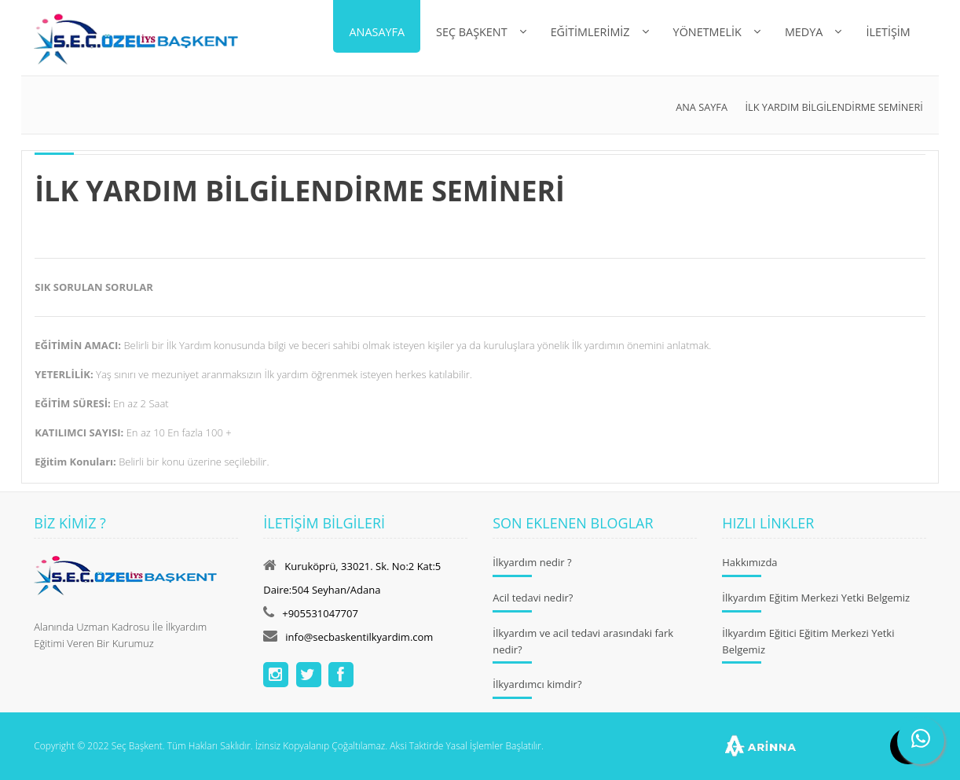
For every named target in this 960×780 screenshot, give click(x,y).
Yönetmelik (707, 31)
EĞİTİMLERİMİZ (590, 31)
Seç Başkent (471, 31)
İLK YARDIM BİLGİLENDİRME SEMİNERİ (834, 107)
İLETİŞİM (888, 31)
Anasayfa (377, 31)
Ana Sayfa (701, 107)
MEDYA (804, 31)
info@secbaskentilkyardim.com (359, 637)
